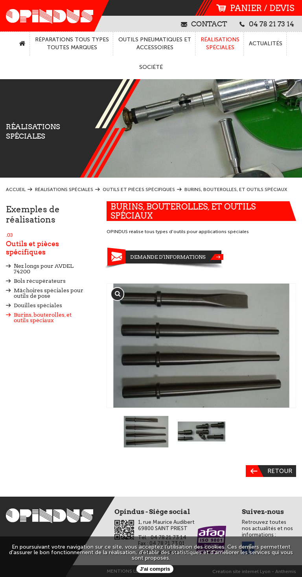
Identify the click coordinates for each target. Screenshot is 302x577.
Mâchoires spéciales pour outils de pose (48, 293)
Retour (269, 471)
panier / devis (255, 8)
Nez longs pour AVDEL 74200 (44, 269)
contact (204, 24)
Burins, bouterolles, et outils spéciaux (43, 317)
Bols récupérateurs (40, 281)
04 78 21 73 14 (266, 24)
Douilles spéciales (38, 305)
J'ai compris (155, 569)
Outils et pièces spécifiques (50, 244)
